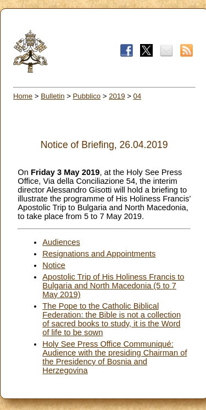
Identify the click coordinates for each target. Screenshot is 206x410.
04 (137, 96)
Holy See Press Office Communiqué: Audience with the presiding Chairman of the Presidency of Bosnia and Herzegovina (114, 357)
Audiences (61, 242)
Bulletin (52, 96)
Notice (53, 265)
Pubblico (87, 96)
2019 (117, 96)
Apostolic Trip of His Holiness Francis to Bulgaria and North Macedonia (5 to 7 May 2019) (113, 285)
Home (22, 96)
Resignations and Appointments (98, 253)
